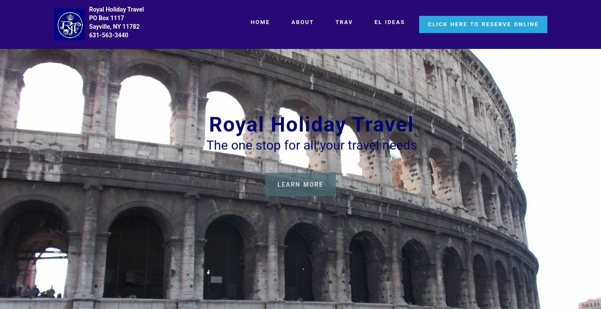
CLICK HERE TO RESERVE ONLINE (483, 24)
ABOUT (302, 22)
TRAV (344, 22)
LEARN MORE (300, 187)
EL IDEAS (389, 22)
